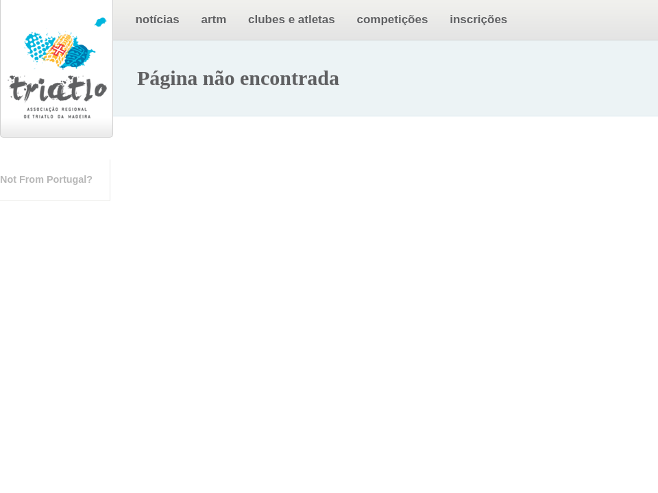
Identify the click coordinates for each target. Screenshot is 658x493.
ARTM (213, 19)
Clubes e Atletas (291, 19)
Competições (392, 19)
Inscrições (478, 19)
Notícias (157, 19)
